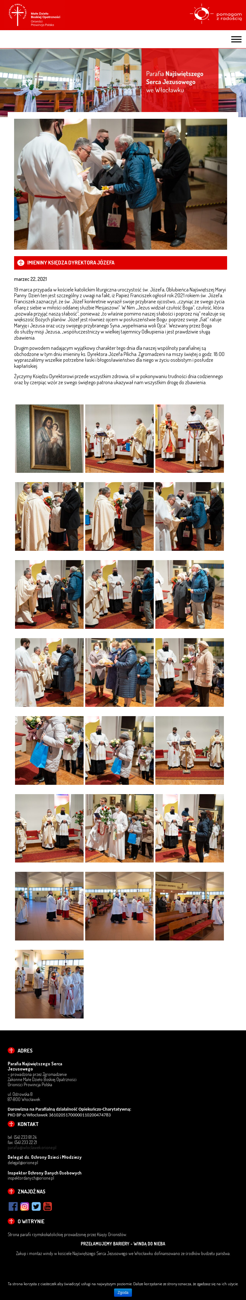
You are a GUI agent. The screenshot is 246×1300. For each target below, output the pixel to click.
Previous (6, 82)
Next (240, 82)
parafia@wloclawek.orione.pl (32, 1147)
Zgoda (123, 1292)
